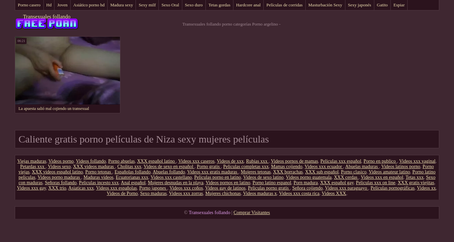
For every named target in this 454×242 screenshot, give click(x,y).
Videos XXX (333, 193)
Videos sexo (59, 166)
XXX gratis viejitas (416, 182)
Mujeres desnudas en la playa (175, 182)
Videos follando (91, 161)
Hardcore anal (248, 4)
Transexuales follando (46, 16)
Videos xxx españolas (116, 188)
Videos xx (426, 188)
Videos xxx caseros (196, 161)
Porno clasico (354, 171)
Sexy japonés (359, 4)
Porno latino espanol (272, 182)
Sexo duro (194, 4)
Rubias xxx (257, 161)
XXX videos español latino (57, 171)
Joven (62, 4)
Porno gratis (209, 166)
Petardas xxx (32, 166)
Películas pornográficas (393, 188)
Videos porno (61, 161)
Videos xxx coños (186, 188)
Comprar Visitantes (252, 212)
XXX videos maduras (94, 166)
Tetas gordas (219, 4)
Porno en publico (380, 161)
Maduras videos (98, 177)
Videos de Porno (122, 193)
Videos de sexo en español (169, 166)
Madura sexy (121, 4)
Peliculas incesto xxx (99, 182)
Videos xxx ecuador (324, 166)
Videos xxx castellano (171, 177)
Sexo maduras (153, 193)
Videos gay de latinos (225, 188)
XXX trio (57, 188)
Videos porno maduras (59, 177)
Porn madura (306, 182)
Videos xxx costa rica (299, 193)
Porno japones (153, 188)
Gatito (382, 4)
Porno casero (29, 4)
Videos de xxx (230, 161)
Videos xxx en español (382, 177)
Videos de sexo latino (263, 177)
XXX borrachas (288, 171)
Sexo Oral (170, 4)
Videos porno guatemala (309, 177)
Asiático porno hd (89, 4)
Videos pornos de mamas (294, 161)
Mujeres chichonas (223, 193)
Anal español (133, 182)
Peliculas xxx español (340, 161)
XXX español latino (156, 161)
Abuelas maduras (362, 166)
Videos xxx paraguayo (346, 188)
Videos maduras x (260, 193)
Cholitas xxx (129, 166)
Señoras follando (60, 182)
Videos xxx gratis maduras (212, 171)
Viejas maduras (31, 161)
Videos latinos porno (400, 166)
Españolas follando (133, 171)
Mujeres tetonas (256, 171)
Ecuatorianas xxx (132, 177)
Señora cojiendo (307, 188)
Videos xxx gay (31, 188)
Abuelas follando (169, 171)
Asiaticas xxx (81, 188)
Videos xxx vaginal (417, 161)
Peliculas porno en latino (217, 177)
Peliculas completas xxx (246, 166)
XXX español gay (336, 182)
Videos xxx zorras (186, 193)
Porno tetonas (98, 171)
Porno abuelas (121, 161)
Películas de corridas (284, 4)
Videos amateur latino (389, 171)
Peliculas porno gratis (269, 188)
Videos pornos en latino (227, 182)
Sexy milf (147, 4)
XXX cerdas (346, 177)
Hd (49, 4)
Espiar (399, 4)
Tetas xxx (415, 177)
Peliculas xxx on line (375, 182)
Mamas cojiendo (286, 166)
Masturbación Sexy (325, 4)
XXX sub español (322, 171)
